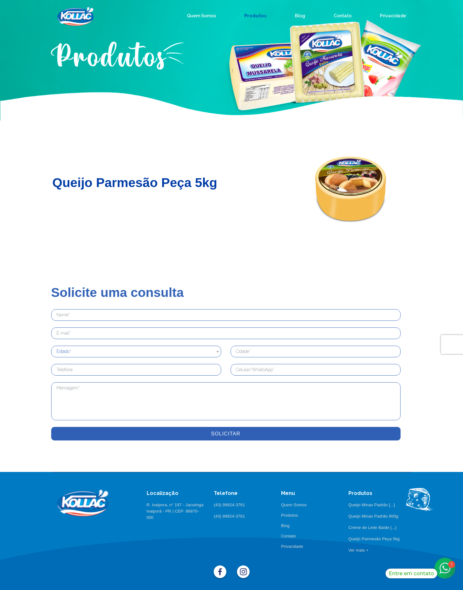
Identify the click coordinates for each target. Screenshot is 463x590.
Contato (288, 536)
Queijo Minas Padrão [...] (371, 504)
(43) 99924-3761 (229, 504)
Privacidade (292, 546)
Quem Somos (294, 504)
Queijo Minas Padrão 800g (373, 516)
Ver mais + (358, 550)
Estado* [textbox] (48, 351)
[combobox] (120, 351)
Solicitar (209, 433)
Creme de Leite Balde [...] (372, 527)
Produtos (289, 515)
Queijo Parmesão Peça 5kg (374, 538)
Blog (285, 525)
